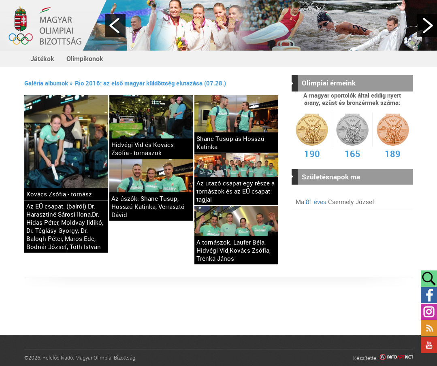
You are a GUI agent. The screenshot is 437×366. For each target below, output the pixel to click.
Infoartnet (396, 358)
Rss (429, 328)
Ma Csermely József (335, 202)
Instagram (429, 312)
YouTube (429, 345)
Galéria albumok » (48, 83)
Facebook (429, 295)
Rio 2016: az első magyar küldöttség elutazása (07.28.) (150, 83)
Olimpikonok (84, 58)
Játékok (42, 58)
